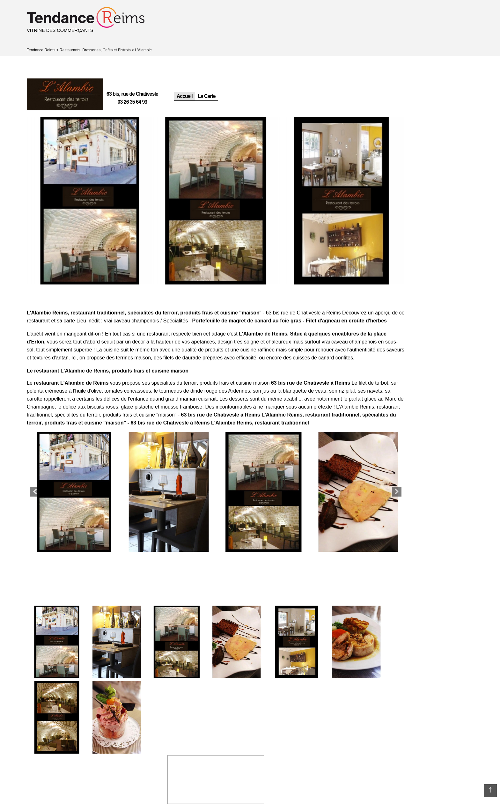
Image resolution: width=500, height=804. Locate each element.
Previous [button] (35, 492)
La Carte (207, 96)
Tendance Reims (41, 50)
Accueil (185, 96)
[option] (90, 201)
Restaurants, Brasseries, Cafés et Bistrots (95, 50)
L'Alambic (143, 50)
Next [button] (396, 492)
